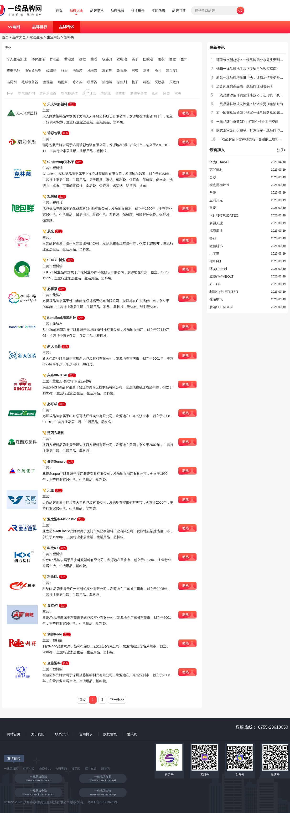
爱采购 (132, 734)
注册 (281, 150)
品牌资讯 (97, 10)
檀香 (94, 59)
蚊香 (64, 70)
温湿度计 (172, 70)
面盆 (172, 59)
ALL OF (215, 284)
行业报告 (138, 10)
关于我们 (37, 734)
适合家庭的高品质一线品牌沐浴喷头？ (244, 86)
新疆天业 (216, 223)
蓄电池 (69, 59)
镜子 (135, 59)
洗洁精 (77, 70)
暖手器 (92, 82)
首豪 (212, 208)
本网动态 (158, 10)
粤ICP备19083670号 (103, 802)
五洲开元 (216, 200)
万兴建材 (216, 170)
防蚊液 (148, 59)
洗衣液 (92, 70)
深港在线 (90, 768)
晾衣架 (77, 82)
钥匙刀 (107, 59)
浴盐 (146, 70)
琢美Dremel (218, 269)
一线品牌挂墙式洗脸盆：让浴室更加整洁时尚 (249, 104)
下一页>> (117, 699)
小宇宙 (214, 254)
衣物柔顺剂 (33, 70)
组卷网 (105, 768)
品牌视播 (117, 10)
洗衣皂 (107, 70)
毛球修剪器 (29, 82)
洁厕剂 (12, 82)
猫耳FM (215, 261)
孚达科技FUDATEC (223, 215)
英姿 (212, 177)
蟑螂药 (51, 70)
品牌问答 (179, 10)
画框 (82, 59)
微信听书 (216, 246)
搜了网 (76, 768)
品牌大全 (76, 10)
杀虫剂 (122, 82)
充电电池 (13, 70)
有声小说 (28, 768)
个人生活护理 (17, 59)
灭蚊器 (160, 82)
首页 (59, 10)
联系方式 (61, 734)
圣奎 (212, 192)
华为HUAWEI (219, 162)
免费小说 (45, 768)
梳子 (135, 82)
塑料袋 (69, 37)
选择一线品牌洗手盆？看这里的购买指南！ (248, 69)
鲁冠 (212, 238)
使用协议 (86, 734)
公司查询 (61, 768)
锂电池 (122, 59)
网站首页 (13, 734)
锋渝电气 (216, 299)
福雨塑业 (216, 231)
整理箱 (48, 82)
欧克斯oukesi (219, 185)
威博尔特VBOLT (221, 276)
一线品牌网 (11, 768)
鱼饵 (184, 59)
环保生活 (38, 59)
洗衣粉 (122, 70)
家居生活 (36, 37)
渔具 (158, 70)
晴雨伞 (63, 82)
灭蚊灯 (174, 82)
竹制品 (55, 59)
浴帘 (135, 70)
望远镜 (107, 82)
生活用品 (53, 37)
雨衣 (161, 59)
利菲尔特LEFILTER (223, 292)
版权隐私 (110, 734)
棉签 (146, 82)
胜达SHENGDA (221, 307)
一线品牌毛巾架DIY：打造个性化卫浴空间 (247, 121)
